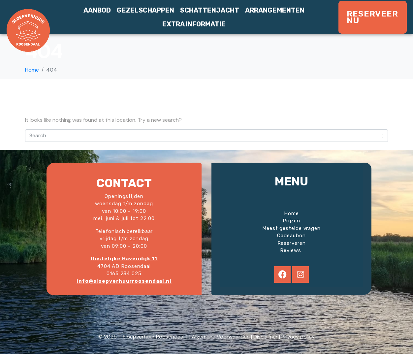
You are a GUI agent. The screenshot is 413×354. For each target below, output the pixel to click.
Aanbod (97, 10)
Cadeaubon (291, 236)
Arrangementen (274, 10)
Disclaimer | (267, 336)
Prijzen (291, 221)
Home (291, 213)
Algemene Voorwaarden (221, 336)
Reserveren (291, 243)
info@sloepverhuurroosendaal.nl (124, 281)
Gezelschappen (145, 10)
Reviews (291, 250)
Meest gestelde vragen (291, 228)
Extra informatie (194, 24)
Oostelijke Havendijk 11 (124, 259)
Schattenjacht (209, 10)
